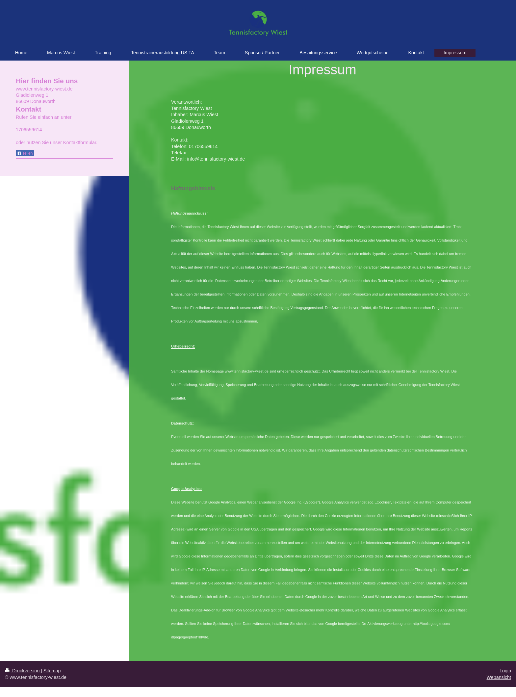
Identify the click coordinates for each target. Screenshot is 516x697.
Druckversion (23, 670)
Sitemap (52, 670)
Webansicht (499, 677)
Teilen (25, 153)
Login (505, 670)
